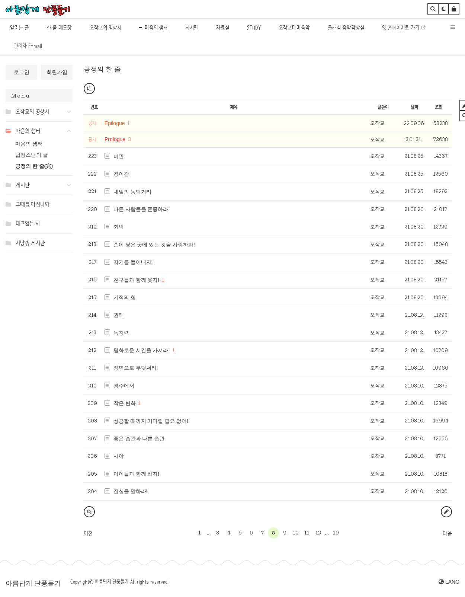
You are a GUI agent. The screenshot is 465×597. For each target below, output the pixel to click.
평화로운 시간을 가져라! (141, 350)
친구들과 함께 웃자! (136, 280)
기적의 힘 (124, 297)
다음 (447, 533)
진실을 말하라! (130, 491)
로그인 (21, 72)
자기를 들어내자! (133, 262)
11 (307, 533)
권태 (118, 315)
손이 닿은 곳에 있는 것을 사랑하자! (154, 245)
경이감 (121, 174)
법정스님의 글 (31, 155)
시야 (118, 456)
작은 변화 (124, 403)
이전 (88, 533)
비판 (118, 156)
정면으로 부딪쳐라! (135, 368)
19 (336, 533)
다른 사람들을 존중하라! (141, 209)
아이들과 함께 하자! (136, 474)
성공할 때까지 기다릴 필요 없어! (150, 421)
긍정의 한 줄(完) (34, 166)
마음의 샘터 (29, 144)
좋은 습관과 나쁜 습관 (139, 438)
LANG (449, 582)
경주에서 (123, 386)
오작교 (377, 123)
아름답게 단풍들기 (33, 583)
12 (318, 533)
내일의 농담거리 (132, 192)
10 (296, 533)
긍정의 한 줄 (102, 69)
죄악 (118, 227)
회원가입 (56, 72)
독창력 (121, 333)
